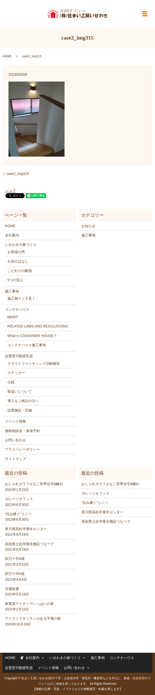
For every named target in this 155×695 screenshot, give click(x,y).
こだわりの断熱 (19, 271)
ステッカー (16, 373)
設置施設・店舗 (19, 410)
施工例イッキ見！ (21, 298)
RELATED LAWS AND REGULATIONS (37, 326)
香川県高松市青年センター (26, 529)
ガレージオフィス (19, 499)
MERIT (12, 317)
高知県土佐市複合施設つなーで (29, 544)
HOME (6, 56)
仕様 (10, 382)
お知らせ (88, 226)
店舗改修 (12, 589)
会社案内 (12, 235)
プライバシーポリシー (22, 449)
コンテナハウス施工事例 (26, 345)
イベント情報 (15, 421)
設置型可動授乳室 (19, 356)
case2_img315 (17, 174)
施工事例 (12, 291)
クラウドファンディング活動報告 (33, 364)
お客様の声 (16, 252)
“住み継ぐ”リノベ (18, 514)
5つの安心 (15, 280)
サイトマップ (15, 459)
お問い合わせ (15, 440)
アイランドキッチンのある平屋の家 (33, 618)
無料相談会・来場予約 (22, 431)
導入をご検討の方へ (23, 401)
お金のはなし (17, 261)
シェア (10, 191)
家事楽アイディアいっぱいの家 (29, 604)
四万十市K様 (15, 574)
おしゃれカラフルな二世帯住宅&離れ (34, 484)
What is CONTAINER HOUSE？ (32, 336)
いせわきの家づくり (20, 245)
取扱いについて (19, 392)
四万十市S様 (15, 559)
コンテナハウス (17, 309)
